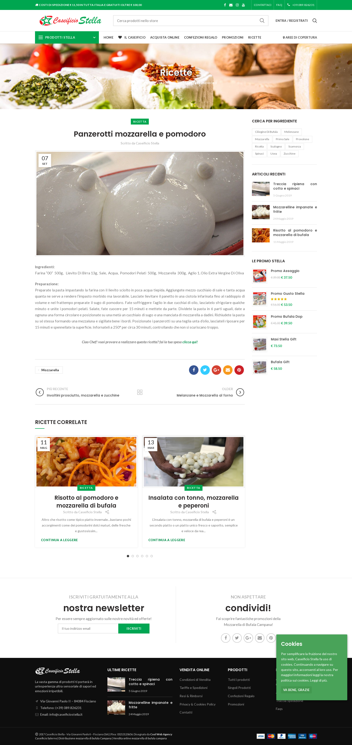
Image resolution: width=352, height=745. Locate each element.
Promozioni (236, 704)
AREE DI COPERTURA (300, 37)
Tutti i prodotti (239, 680)
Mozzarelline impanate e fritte (295, 209)
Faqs (279, 709)
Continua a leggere (59, 540)
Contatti (186, 712)
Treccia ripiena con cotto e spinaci (295, 186)
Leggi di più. (318, 680)
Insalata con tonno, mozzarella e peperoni (193, 502)
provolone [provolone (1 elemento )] (302, 139)
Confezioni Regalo (241, 696)
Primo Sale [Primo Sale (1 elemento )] (282, 139)
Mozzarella (50, 370)
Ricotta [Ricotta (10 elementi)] (259, 146)
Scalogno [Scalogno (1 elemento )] (276, 146)
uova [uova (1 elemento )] (273, 153)
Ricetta (139, 121)
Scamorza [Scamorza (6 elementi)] (294, 146)
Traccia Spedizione (289, 701)
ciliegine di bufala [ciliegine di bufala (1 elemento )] (266, 132)
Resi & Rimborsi (191, 696)
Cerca (262, 20)
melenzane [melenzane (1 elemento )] (291, 132)
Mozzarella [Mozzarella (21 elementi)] (262, 139)
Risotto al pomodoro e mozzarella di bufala (86, 502)
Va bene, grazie (296, 690)
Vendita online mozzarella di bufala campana (140, 738)
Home (139, 83)
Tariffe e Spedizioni (193, 688)
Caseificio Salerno (46, 738)
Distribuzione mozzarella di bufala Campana (85, 738)
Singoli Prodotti (239, 688)
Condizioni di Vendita (195, 680)
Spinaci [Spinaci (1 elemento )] (259, 153)
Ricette (151, 83)
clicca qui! (190, 342)
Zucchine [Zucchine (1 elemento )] (289, 153)
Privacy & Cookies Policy (198, 704)
